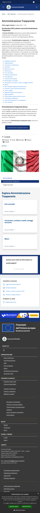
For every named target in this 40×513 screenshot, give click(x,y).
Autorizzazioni (10, 415)
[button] (20, 510)
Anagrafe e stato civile (10, 382)
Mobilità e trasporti (9, 394)
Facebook (5, 140)
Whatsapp (20, 140)
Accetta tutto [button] (14, 506)
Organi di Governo (9, 358)
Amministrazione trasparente (12, 486)
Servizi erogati (9, 90)
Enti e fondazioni (8, 366)
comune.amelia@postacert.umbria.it (14, 461)
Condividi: (6, 137)
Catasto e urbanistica (9, 391)
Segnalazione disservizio (10, 473)
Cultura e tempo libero (10, 384)
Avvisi (5, 430)
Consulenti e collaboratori (12, 65)
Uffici (5, 363)
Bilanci (6, 85)
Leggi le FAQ (7, 476)
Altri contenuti (12, 14)
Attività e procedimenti (11, 75)
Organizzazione (9, 63)
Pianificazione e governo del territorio (15, 96)
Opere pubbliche (9, 94)
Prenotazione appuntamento (12, 470)
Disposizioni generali (10, 61)
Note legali (7, 491)
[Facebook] (4, 350)
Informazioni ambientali (11, 98)
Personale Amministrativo (11, 371)
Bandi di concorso (9, 69)
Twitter (13, 140)
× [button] (38, 493)
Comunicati (7, 428)
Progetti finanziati (8, 185)
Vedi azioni (5, 146)
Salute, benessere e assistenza (15, 412)
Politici (5, 368)
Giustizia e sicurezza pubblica (15, 405)
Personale (7, 67)
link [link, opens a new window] (36, 503)
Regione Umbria (6, 2)
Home (3, 14)
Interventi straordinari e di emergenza (15, 100)
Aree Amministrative (9, 361)
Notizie (6, 425)
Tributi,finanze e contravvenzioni (16, 407)
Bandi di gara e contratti (11, 81)
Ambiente (9, 410)
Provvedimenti (9, 77)
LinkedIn (6, 142)
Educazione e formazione (13, 402)
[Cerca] (37, 7)
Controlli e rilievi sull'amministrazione (15, 88)
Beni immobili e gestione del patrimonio (15, 86)
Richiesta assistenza (9, 478)
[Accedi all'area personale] (33, 2)
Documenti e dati (8, 374)
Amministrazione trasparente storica (17, 128)
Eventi (5, 440)
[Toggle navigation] (3, 7)
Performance (8, 71)
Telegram (27, 140)
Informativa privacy (9, 489)
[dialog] (20, 502)
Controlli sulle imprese (11, 79)
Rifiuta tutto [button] (26, 506)
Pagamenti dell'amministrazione (13, 92)
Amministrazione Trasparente (11, 181)
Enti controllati (9, 73)
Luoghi (5, 438)
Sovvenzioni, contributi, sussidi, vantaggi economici (19, 83)
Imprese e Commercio (10, 389)
